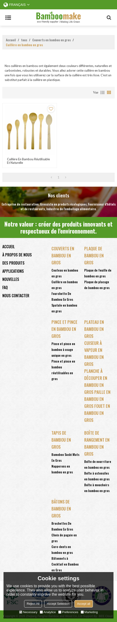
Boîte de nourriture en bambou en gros (97, 464)
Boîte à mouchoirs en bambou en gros (97, 487)
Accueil (11, 40)
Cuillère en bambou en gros (64, 284)
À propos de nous (17, 255)
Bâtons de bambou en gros (61, 509)
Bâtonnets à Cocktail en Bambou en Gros (65, 564)
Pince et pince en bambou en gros (64, 329)
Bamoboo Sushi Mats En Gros (65, 457)
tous (24, 40)
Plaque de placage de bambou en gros (97, 284)
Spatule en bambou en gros (64, 308)
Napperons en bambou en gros (62, 469)
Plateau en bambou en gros (94, 329)
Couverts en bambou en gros (51, 40)
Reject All (33, 603)
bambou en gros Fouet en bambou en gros (97, 409)
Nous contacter (15, 295)
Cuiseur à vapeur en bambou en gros (94, 353)
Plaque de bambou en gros (94, 255)
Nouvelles (10, 279)
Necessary (28, 612)
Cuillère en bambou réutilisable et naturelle (28, 160)
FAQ (5, 287)
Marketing (89, 612)
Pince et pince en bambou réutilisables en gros (63, 370)
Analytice (48, 612)
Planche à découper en (95, 374)
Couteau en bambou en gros (64, 273)
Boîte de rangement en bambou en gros (97, 443)
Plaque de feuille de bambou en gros (97, 273)
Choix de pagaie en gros (64, 537)
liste (102, 92)
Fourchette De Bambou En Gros (62, 296)
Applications (13, 271)
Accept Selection (58, 603)
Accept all (83, 603)
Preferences (68, 612)
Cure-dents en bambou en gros (62, 549)
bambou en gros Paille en (97, 388)
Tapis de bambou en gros (61, 440)
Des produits (13, 263)
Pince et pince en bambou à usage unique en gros (63, 349)
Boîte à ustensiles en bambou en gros (97, 476)
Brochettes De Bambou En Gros (62, 526)
